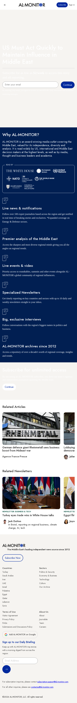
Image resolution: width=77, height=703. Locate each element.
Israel (4, 586)
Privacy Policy (8, 619)
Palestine (6, 590)
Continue (9, 387)
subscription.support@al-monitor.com (52, 681)
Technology (44, 579)
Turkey (5, 571)
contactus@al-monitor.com (42, 687)
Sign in (72, 5)
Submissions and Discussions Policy (17, 626)
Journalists (43, 619)
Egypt (4, 594)
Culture (42, 583)
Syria (4, 605)
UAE (4, 583)
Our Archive (44, 586)
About (41, 615)
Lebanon (6, 601)
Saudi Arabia (7, 575)
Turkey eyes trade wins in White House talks (28, 515)
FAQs (4, 623)
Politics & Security (47, 571)
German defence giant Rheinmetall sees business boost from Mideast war (30, 449)
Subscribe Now (13, 558)
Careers (42, 626)
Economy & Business (48, 575)
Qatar (4, 598)
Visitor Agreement (10, 615)
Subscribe (62, 5)
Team (41, 623)
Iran (4, 579)
